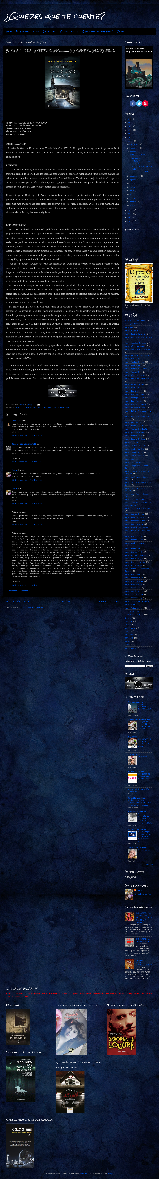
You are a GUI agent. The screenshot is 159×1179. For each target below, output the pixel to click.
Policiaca (64, 408)
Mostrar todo (149, 864)
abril (133, 194)
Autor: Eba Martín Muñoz (135, 404)
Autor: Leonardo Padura (135, 521)
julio (133, 183)
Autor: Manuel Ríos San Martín (138, 531)
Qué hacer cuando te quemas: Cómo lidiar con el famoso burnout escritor (140, 802)
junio (133, 187)
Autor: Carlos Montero (134, 362)
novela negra (130, 648)
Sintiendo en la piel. (137, 830)
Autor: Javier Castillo (135, 446)
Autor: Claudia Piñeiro (135, 375)
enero (133, 205)
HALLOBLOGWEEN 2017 (138, 155)
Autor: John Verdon (133, 462)
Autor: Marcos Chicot (134, 536)
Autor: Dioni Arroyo (133, 391)
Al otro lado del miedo (135, 321)
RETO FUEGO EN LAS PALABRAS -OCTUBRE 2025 (144, 776)
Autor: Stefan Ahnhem (134, 595)
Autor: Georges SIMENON (135, 432)
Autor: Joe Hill (132, 459)
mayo (132, 191)
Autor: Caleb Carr (132, 359)
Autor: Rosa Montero (133, 584)
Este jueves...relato (27, 31)
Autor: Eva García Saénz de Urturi (31, 408)
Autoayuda (129, 327)
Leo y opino (49, 31)
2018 (130, 137)
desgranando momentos (137, 812)
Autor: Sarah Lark (132, 588)
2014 (130, 218)
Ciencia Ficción (132, 611)
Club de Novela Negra (134, 615)
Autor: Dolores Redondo (135, 394)
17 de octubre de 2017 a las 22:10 (27, 525)
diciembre (134, 144)
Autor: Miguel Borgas (134, 559)
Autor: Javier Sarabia (134, 449)
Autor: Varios (131, 605)
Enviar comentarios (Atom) (31, 607)
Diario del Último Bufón (138, 789)
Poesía (127, 631)
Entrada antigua (109, 601)
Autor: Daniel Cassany (134, 384)
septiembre (135, 176)
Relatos (128, 641)
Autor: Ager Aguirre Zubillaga (138, 337)
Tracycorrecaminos (135, 702)
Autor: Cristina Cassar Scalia (138, 379)
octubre (133, 152)
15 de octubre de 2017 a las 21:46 (27, 436)
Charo (14, 470)
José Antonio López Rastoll (24, 444)
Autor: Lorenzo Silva (134, 524)
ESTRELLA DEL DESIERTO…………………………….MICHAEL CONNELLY (144, 962)
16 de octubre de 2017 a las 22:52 (27, 480)
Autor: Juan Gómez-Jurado (136, 500)
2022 (130, 123)
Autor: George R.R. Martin (136, 429)
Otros (121, 31)
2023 (130, 119)
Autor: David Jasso (133, 388)
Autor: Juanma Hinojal (134, 514)
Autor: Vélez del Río (134, 608)
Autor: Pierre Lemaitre (135, 562)
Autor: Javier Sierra (134, 452)
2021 (130, 126)
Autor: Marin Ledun (133, 549)
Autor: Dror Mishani (133, 401)
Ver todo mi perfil (142, 894)
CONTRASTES (142, 757)
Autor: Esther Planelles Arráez (138, 411)
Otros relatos (69, 31)
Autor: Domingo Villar (134, 398)
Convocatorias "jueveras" (97, 31)
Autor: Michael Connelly (135, 555)
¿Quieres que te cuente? (55, 16)
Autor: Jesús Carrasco (134, 456)
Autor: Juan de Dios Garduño (137, 508)
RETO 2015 (129, 638)
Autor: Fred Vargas (133, 422)
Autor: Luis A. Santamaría (136, 527)
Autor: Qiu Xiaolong (133, 566)
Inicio (9, 31)
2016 (130, 210)
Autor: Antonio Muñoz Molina (137, 350)
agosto (133, 180)
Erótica (128, 618)
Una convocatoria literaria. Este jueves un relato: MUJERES (145, 818)
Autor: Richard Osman (134, 581)
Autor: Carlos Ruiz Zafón (136, 369)
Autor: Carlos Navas (133, 365)
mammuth (83, 1174)
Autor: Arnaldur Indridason (137, 355)
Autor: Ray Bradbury (133, 574)
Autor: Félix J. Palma (134, 426)
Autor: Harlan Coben (133, 436)
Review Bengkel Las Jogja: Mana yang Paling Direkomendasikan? (145, 836)
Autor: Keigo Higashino (135, 517)
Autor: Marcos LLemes (134, 540)
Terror (127, 645)
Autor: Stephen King (133, 598)
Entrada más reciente (19, 601)
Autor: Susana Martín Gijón (137, 601)
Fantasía (128, 621)
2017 (130, 141)
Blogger (111, 1174)
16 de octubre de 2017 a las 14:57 (27, 462)
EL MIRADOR (132, 754)
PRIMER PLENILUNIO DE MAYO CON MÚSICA (145, 706)
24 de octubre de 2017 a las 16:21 (27, 585)
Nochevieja (132, 792)
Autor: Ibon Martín (133, 442)
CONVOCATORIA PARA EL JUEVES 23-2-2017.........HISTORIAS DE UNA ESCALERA (144, 917)
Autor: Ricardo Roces (134, 578)
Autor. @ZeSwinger (132, 331)
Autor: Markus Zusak (133, 552)
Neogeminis (132, 737)
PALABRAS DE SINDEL (136, 772)
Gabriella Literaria (136, 798)
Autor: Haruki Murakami (135, 439)
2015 (130, 214)
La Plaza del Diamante (137, 848)
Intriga (128, 625)
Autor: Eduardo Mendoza (135, 408)
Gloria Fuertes (144, 850)
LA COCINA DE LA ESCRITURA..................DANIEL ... (141, 161)
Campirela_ (16, 420)
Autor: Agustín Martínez (135, 343)
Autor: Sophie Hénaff (134, 591)
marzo (133, 198)
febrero (133, 202)
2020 (130, 130)
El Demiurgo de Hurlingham (139, 720)
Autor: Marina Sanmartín (135, 334)
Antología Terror (132, 324)
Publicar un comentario (19, 591)
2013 (130, 221)
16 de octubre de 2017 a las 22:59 (27, 504)
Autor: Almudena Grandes (135, 346)
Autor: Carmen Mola (133, 372)
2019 (130, 134)
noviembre (134, 148)
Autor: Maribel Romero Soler (137, 543)
